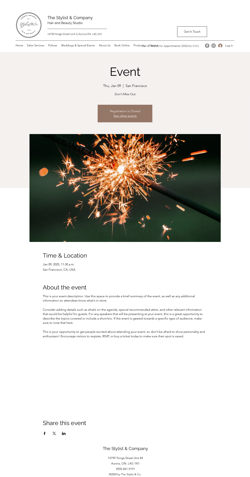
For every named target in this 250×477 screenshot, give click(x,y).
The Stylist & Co (118, 448)
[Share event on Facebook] (44, 433)
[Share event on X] (54, 433)
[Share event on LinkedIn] (64, 433)
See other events (125, 116)
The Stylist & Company (71, 17)
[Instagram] (213, 45)
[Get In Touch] (192, 31)
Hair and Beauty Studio (65, 23)
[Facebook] (207, 45)
